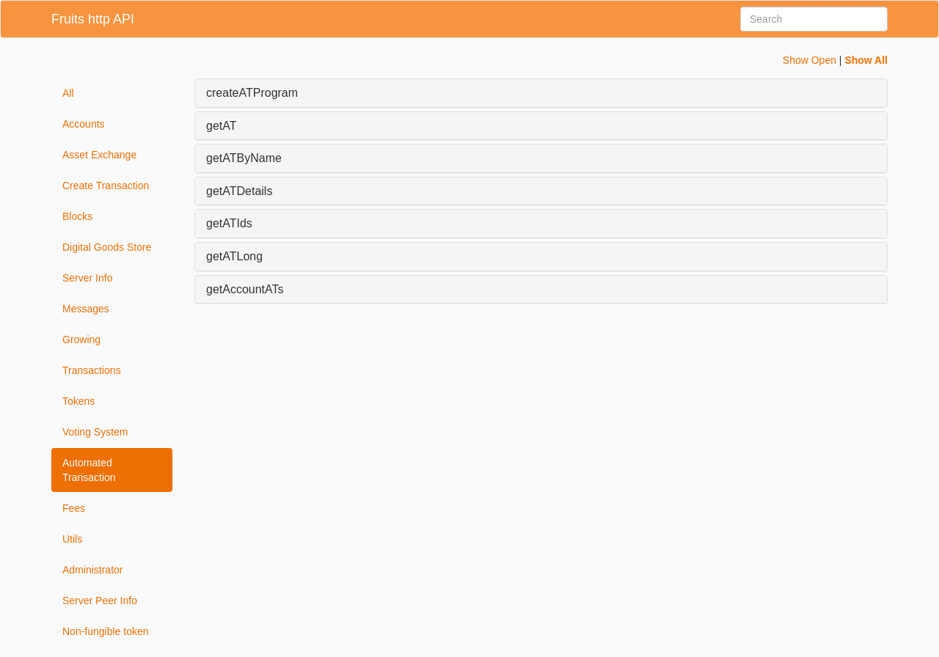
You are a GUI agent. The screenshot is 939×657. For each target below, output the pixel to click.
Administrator (92, 570)
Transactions (91, 370)
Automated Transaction (89, 470)
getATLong (234, 256)
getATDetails (239, 191)
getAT (221, 126)
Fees (73, 508)
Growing (81, 339)
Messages (85, 309)
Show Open (809, 60)
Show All (866, 60)
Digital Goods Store (106, 247)
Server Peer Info (99, 600)
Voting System (95, 432)
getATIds (229, 223)
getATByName (244, 158)
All (68, 93)
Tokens (78, 401)
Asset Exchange (99, 155)
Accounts (83, 124)
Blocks (77, 216)
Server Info (87, 278)
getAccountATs (245, 289)
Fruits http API (92, 19)
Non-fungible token (105, 631)
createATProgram (252, 93)
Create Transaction (105, 185)
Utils (72, 539)
